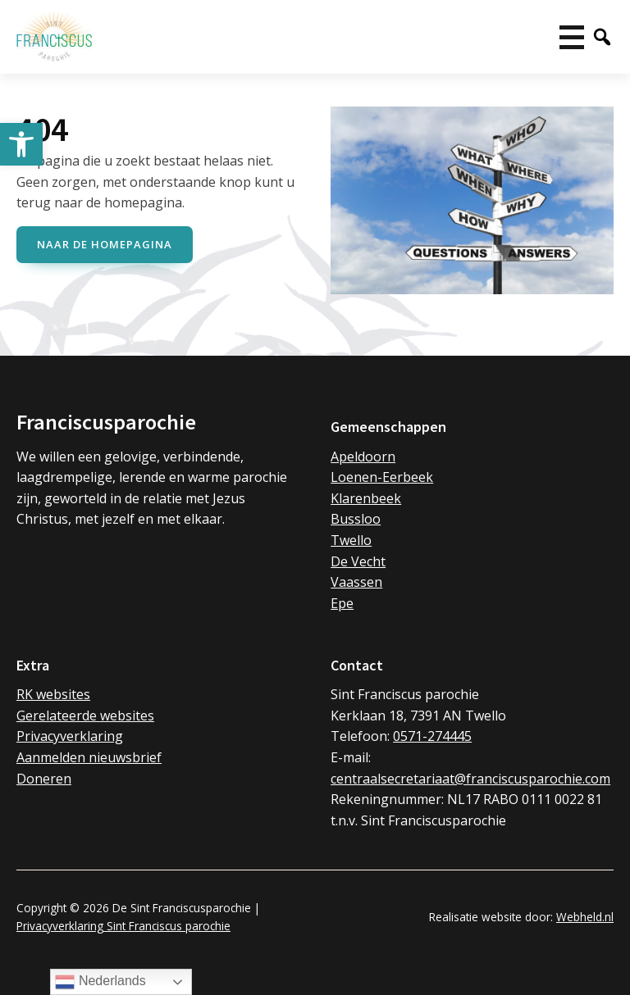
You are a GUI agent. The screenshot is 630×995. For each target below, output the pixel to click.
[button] (21, 144)
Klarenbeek (366, 498)
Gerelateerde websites (85, 715)
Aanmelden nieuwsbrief (89, 757)
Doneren (43, 779)
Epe (342, 603)
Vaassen (356, 582)
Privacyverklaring (69, 736)
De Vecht (358, 561)
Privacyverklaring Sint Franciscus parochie (123, 926)
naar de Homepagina (104, 244)
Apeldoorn (363, 457)
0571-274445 (432, 736)
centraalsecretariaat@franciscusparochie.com (470, 779)
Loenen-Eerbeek (382, 477)
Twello (351, 540)
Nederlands (100, 982)
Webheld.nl (585, 917)
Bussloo (356, 519)
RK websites (53, 694)
